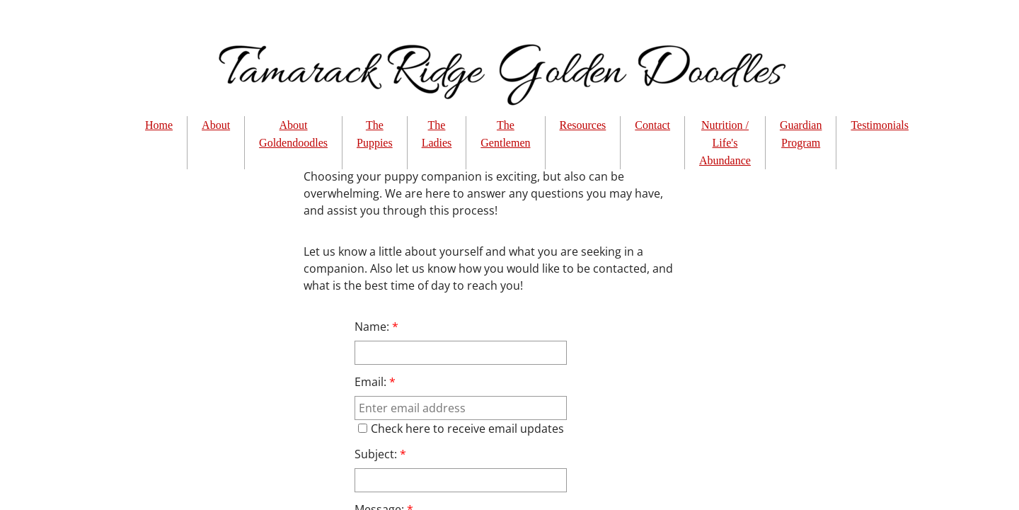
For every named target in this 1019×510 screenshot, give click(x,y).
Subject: (380, 454)
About (216, 125)
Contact (652, 125)
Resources (583, 125)
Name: (376, 326)
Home (159, 125)
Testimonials (880, 125)
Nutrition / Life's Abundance (725, 142)
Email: (375, 382)
